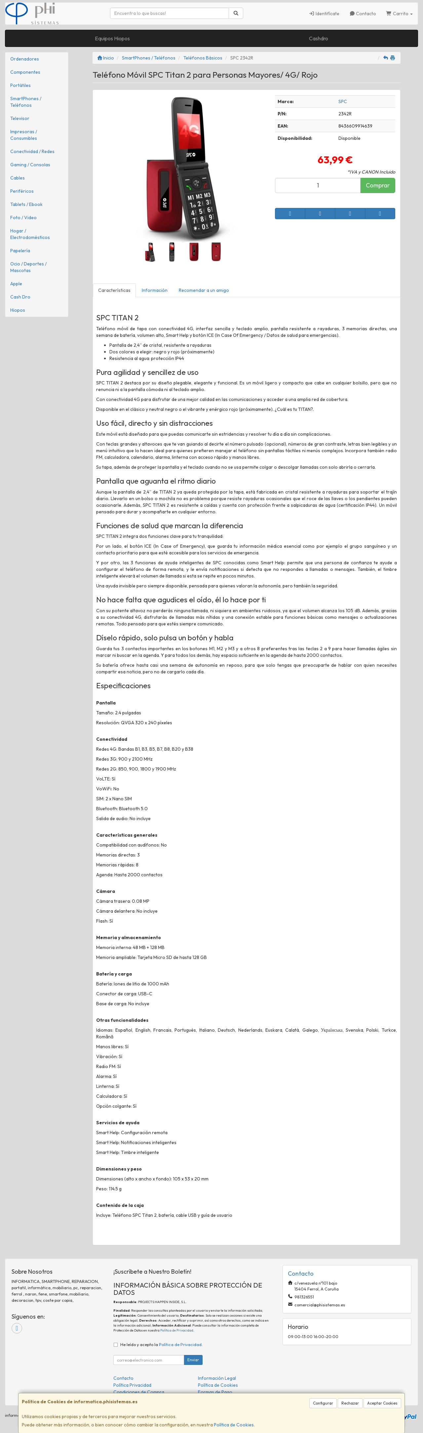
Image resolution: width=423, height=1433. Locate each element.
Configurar (323, 1403)
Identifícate (324, 14)
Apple (16, 284)
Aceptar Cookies (382, 1403)
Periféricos (22, 191)
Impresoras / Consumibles (23, 135)
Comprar (378, 185)
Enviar (193, 1359)
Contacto (362, 14)
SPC (342, 101)
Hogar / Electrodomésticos (30, 234)
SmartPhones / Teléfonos (25, 102)
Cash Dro (20, 297)
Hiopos (17, 310)
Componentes (25, 72)
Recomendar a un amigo (204, 290)
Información (155, 290)
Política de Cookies (234, 1425)
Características (114, 290)
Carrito (399, 14)
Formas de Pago (215, 1392)
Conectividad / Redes (32, 151)
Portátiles (20, 85)
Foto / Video (23, 217)
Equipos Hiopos (112, 38)
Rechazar (350, 1403)
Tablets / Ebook (26, 204)
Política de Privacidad (176, 1330)
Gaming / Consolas (30, 165)
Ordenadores (24, 59)
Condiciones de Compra (138, 1392)
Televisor (19, 118)
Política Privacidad (132, 1385)
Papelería (20, 251)
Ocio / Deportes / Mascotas (28, 267)
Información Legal (217, 1378)
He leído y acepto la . (161, 1344)
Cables (17, 178)
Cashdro (318, 38)
